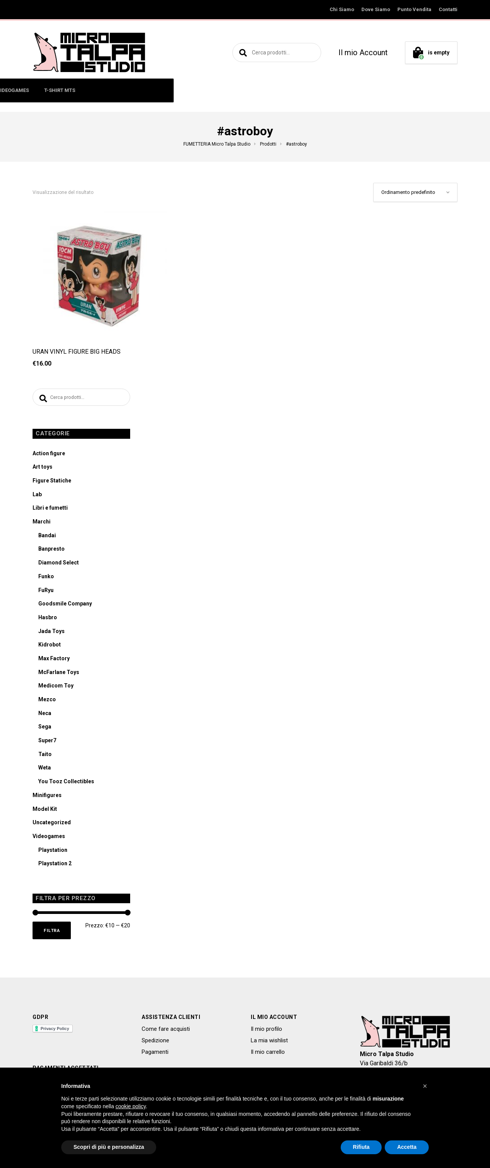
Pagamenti (155, 1055)
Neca (44, 715)
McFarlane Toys (58, 674)
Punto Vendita (414, 9)
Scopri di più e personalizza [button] (109, 1147)
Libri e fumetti (50, 510)
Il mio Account (363, 52)
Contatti (448, 9)
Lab (37, 496)
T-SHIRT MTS (343, 90)
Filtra (53, 933)
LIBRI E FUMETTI (205, 90)
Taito (45, 756)
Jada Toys (51, 633)
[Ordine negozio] (415, 192)
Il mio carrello (268, 1055)
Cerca (242, 52)
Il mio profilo (266, 1032)
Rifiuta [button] (361, 1147)
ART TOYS (159, 90)
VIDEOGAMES (297, 90)
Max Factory (54, 660)
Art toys (42, 469)
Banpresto (51, 551)
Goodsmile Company (65, 605)
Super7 (47, 742)
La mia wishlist (269, 1044)
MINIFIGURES (116, 90)
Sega (44, 728)
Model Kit (45, 811)
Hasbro (47, 619)
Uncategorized (52, 824)
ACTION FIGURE (66, 90)
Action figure (49, 455)
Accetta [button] (406, 1147)
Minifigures (47, 797)
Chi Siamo (342, 9)
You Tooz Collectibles (66, 783)
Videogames (49, 838)
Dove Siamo (375, 9)
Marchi (42, 523)
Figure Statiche (52, 482)
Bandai (47, 537)
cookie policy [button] (131, 1106)
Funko (46, 578)
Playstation (52, 852)
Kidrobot (49, 646)
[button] (425, 1086)
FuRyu (46, 592)
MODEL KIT (252, 90)
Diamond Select (58, 564)
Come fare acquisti (166, 1032)
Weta (44, 769)
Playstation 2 (55, 865)
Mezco (47, 701)
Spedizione (155, 1044)
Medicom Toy (56, 687)
